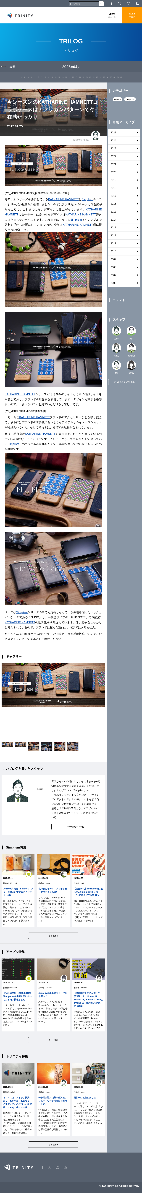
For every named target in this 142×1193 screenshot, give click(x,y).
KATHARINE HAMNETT (63, 199)
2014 (113, 219)
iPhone (117, 99)
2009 (113, 259)
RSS (137, 3)
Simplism (87, 199)
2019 (113, 180)
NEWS (112, 15)
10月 (12, 66)
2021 (113, 164)
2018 (113, 188)
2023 (113, 148)
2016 (113, 203)
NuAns (57, 795)
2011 (113, 243)
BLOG (132, 15)
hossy (86, 139)
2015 (113, 211)
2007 (113, 275)
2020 (113, 172)
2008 (113, 267)
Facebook (111, 3)
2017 (113, 196)
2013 (113, 227)
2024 (113, 140)
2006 (113, 283)
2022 (113, 156)
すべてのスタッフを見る (124, 382)
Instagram (128, 3)
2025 (113, 132)
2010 (113, 251)
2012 (113, 235)
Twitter (119, 3)
